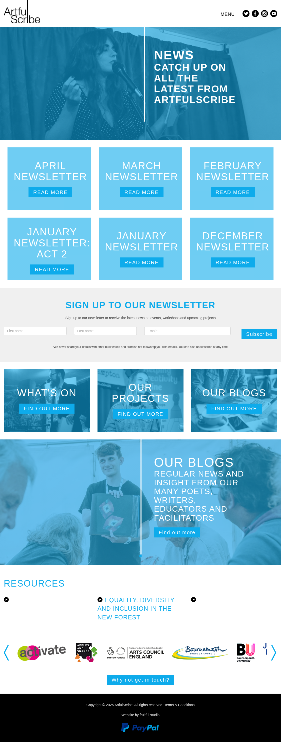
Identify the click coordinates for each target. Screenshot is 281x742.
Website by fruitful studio (141, 715)
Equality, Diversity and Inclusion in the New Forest (136, 609)
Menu (227, 14)
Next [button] (274, 653)
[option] (42, 652)
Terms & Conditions (179, 705)
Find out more (47, 408)
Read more (50, 192)
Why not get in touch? (140, 680)
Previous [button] (7, 653)
